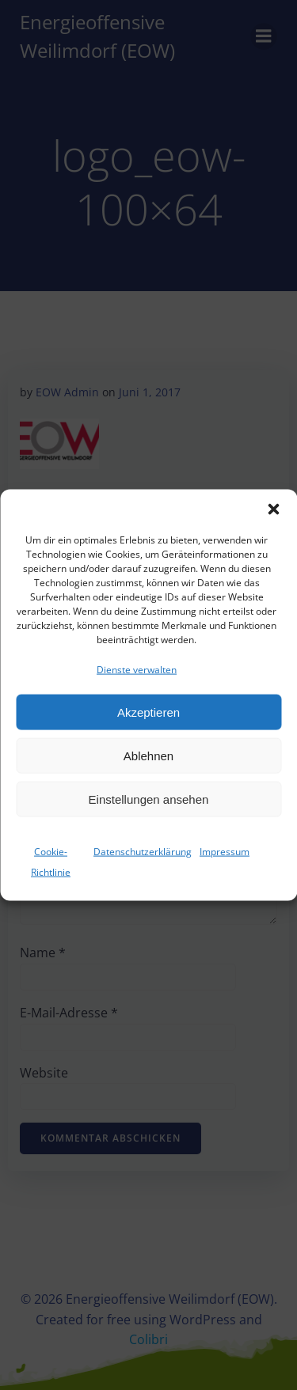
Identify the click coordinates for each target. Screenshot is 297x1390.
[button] (273, 509)
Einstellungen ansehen (149, 799)
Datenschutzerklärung (142, 851)
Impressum (224, 851)
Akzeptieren (148, 712)
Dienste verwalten (137, 669)
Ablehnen (148, 756)
